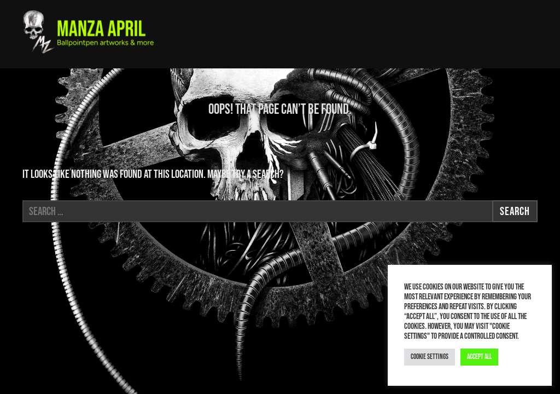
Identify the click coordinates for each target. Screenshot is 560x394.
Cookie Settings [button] (429, 356)
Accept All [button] (479, 356)
